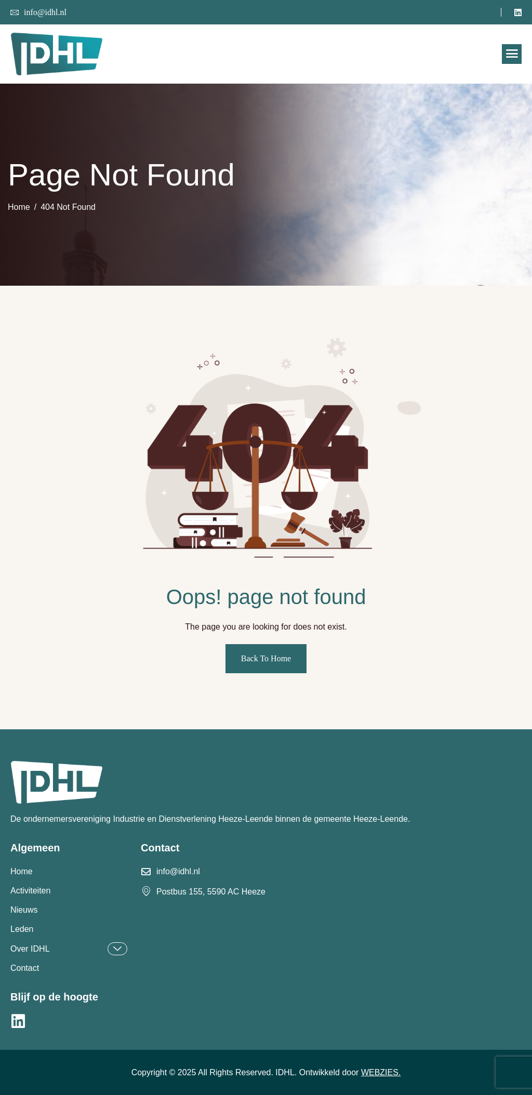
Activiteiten (30, 890)
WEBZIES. (381, 1072)
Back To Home (266, 658)
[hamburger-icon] (512, 54)
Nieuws (23, 909)
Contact (24, 968)
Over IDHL (68, 948)
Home (21, 871)
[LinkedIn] (518, 12)
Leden (22, 929)
